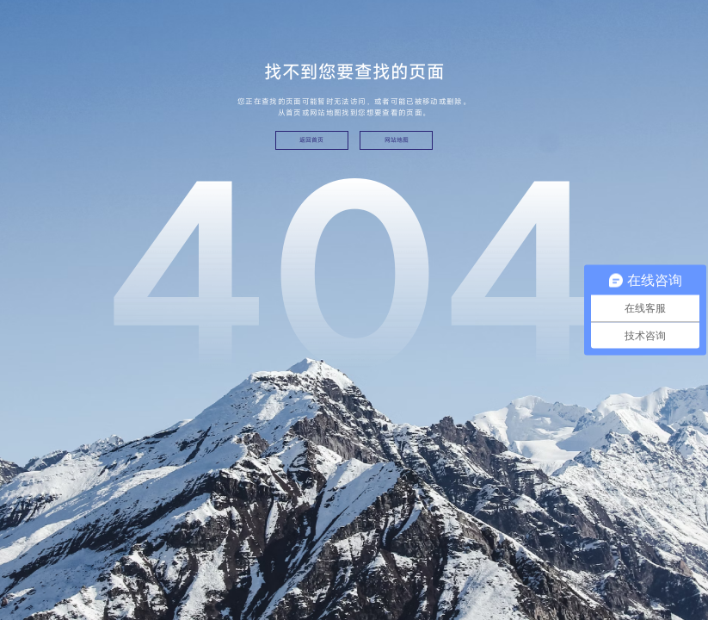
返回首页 (311, 140)
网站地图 (397, 140)
